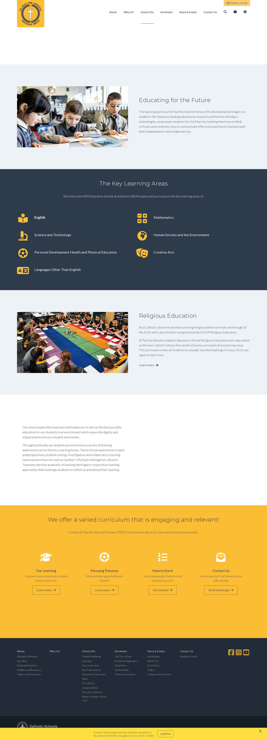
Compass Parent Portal (159, 674)
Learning (86, 661)
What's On (153, 661)
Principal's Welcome (27, 656)
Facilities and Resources (29, 670)
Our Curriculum (90, 665)
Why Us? (129, 12)
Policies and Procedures (29, 674)
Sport (85, 679)
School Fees (121, 665)
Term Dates (153, 665)
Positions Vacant (188, 656)
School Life (147, 12)
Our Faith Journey (91, 670)
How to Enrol (162, 571)
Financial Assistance (125, 674)
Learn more (146, 365)
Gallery (151, 670)
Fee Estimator (122, 670)
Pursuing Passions (104, 571)
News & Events (188, 12)
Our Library (88, 683)
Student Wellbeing (91, 656)
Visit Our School (123, 656)
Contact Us (210, 12)
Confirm (165, 734)
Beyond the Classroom (93, 674)
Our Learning (46, 571)
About (113, 12)
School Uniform (90, 688)
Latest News (153, 656)
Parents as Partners (92, 692)
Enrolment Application (126, 661)
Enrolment (166, 12)
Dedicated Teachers (27, 665)
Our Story (22, 661)
